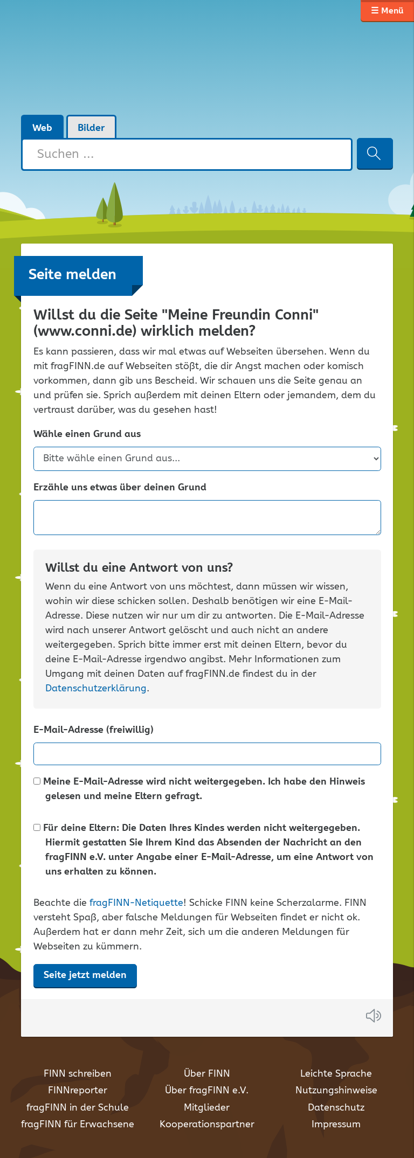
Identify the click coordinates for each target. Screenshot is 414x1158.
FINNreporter (77, 1090)
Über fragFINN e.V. (207, 1090)
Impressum (336, 1124)
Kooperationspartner (207, 1124)
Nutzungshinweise (336, 1090)
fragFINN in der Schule (77, 1107)
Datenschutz (336, 1107)
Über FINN (207, 1073)
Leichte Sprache (336, 1073)
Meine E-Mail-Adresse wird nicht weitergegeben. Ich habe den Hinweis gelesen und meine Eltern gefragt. (199, 789)
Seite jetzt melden (85, 975)
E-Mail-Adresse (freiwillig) (93, 730)
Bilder (91, 128)
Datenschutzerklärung (96, 688)
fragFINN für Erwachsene (77, 1124)
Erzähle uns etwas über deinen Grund (119, 488)
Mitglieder (207, 1107)
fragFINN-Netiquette (136, 903)
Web (42, 128)
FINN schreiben (78, 1073)
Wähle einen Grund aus (87, 434)
